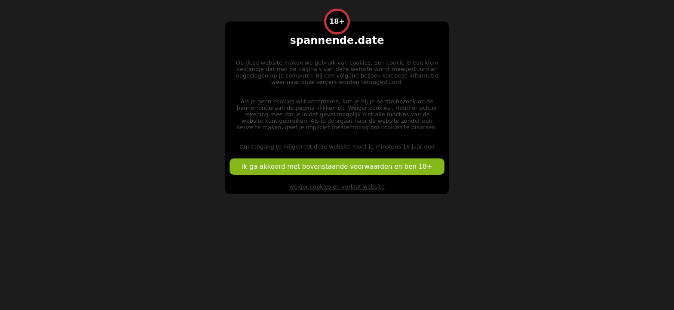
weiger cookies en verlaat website (337, 186)
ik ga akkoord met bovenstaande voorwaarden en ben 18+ (337, 166)
